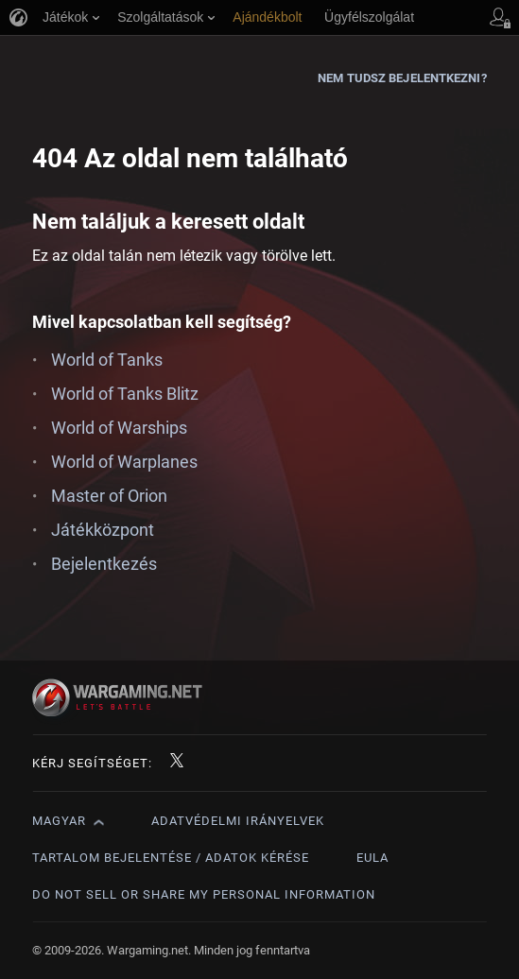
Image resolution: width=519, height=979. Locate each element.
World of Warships (119, 428)
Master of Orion (109, 496)
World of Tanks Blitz (125, 394)
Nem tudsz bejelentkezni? (402, 78)
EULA (372, 857)
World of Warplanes (124, 462)
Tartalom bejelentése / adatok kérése (170, 857)
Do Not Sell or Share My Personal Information (203, 894)
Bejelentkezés (104, 564)
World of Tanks (107, 359)
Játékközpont (102, 530)
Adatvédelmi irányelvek (237, 821)
